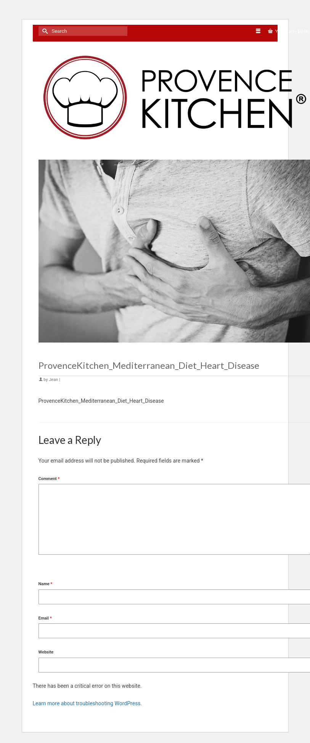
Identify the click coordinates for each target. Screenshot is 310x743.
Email (45, 618)
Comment (49, 478)
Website (46, 652)
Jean (53, 379)
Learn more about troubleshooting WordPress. (87, 703)
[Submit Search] (44, 31)
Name (46, 583)
